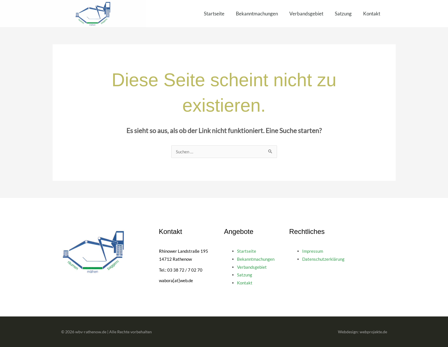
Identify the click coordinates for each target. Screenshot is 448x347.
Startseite (214, 14)
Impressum (312, 251)
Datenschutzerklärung (323, 259)
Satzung (343, 14)
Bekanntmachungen (257, 14)
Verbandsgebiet (306, 14)
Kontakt (371, 14)
